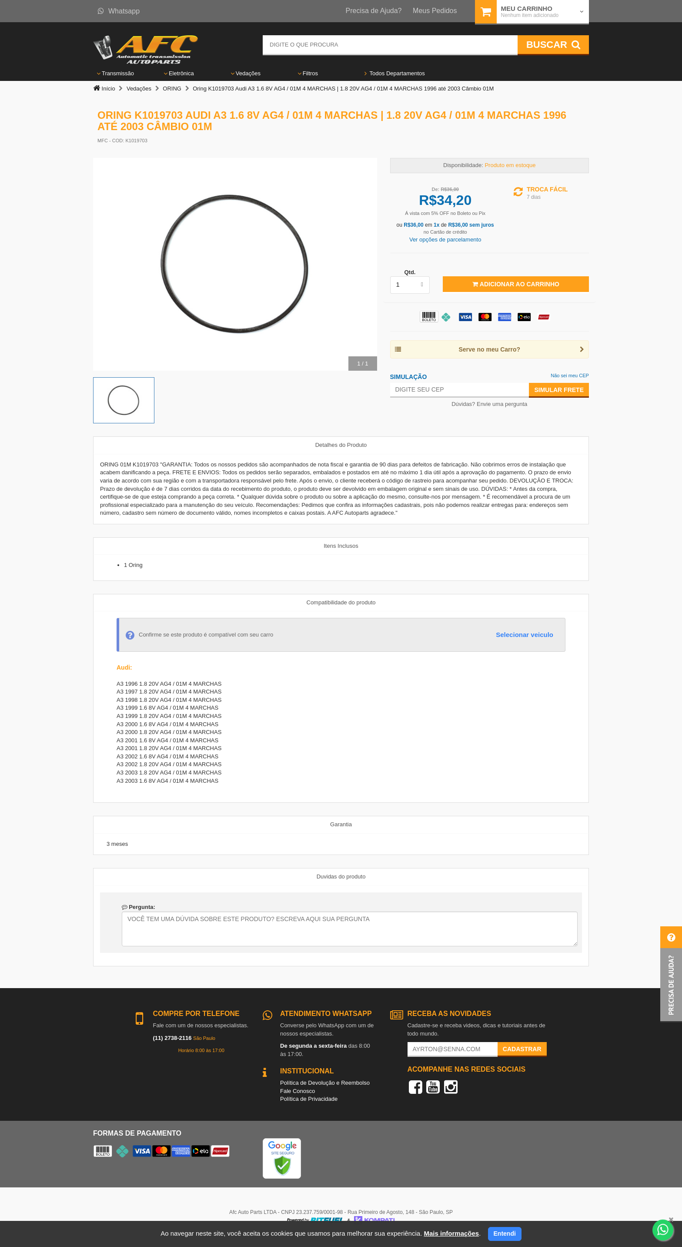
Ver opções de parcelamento (445, 239)
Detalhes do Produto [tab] (341, 445)
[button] (671, 974)
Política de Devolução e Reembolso (325, 1082)
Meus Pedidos (435, 10)
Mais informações (451, 1233)
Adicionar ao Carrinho (515, 284)
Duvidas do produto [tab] (341, 876)
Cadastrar (522, 1049)
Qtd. (409, 272)
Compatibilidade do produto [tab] (341, 602)
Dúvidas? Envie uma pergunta (489, 404)
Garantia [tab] (341, 824)
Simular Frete (559, 389)
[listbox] (410, 285)
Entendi (505, 1233)
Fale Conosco (297, 1091)
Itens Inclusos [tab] (341, 546)
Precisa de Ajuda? (374, 10)
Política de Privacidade (309, 1099)
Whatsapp (119, 11)
